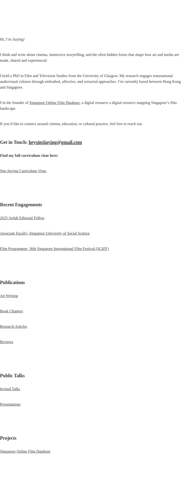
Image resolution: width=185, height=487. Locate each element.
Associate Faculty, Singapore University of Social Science (45, 233)
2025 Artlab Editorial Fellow (22, 218)
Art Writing (9, 296)
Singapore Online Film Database (54, 103)
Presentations (10, 404)
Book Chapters (11, 311)
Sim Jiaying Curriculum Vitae (23, 171)
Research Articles (13, 326)
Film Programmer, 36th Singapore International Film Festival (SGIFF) (54, 249)
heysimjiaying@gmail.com (55, 142)
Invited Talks (10, 389)
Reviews (6, 342)
